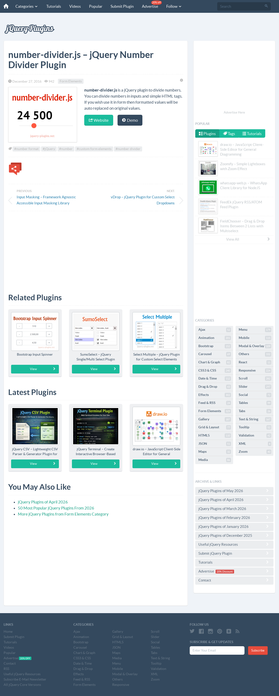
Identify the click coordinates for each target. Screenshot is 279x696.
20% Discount (225, 571)
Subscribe (258, 650)
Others (255, 354)
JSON (214, 444)
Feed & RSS (214, 403)
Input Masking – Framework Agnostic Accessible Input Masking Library (46, 200)
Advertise (150, 4)
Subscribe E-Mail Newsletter (25, 679)
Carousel (214, 354)
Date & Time (214, 378)
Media (214, 460)
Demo (130, 120)
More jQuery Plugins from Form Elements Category (63, 514)
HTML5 (214, 435)
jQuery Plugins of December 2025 (234, 535)
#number (66, 149)
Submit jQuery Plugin (234, 553)
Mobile (255, 338)
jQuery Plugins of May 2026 (234, 490)
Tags (229, 133)
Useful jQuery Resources (234, 544)
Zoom (255, 452)
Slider (255, 387)
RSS (6, 669)
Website (99, 120)
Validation (255, 435)
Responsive (255, 370)
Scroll (255, 378)
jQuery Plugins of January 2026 (234, 526)
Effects (214, 395)
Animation (214, 338)
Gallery (214, 419)
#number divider (128, 149)
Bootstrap (214, 346)
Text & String (255, 419)
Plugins (207, 133)
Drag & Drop (214, 387)
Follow (172, 6)
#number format (26, 149)
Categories (24, 6)
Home (8, 631)
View (43, 369)
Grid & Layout (214, 427)
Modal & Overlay (255, 346)
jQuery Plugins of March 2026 (234, 508)
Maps (214, 452)
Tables (255, 403)
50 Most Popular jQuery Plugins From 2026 (56, 508)
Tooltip (255, 427)
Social (255, 395)
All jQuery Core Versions (22, 685)
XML (255, 444)
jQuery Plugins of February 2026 (234, 517)
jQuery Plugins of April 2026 (43, 502)
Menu (255, 330)
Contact (234, 580)
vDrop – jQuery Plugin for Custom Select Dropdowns (143, 200)
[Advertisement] (96, 248)
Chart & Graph (214, 362)
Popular (93, 6)
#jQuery (49, 149)
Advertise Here (234, 112)
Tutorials (51, 6)
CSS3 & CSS (214, 370)
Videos (73, 6)
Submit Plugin (120, 6)
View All (248, 239)
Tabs (255, 411)
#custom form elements (94, 149)
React (255, 362)
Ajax (214, 330)
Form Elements (71, 81)
